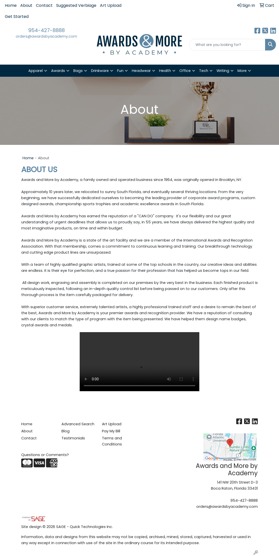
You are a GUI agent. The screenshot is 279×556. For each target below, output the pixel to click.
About (26, 5)
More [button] (242, 70)
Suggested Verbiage (76, 5)
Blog (65, 431)
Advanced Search (77, 424)
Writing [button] (223, 70)
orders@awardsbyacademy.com (46, 36)
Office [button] (185, 70)
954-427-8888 (46, 30)
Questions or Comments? (45, 454)
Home (11, 5)
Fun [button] (120, 70)
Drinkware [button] (100, 70)
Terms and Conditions (112, 441)
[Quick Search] (227, 44)
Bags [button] (78, 70)
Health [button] (165, 70)
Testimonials (73, 438)
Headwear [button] (141, 70)
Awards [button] (58, 70)
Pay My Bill (111, 431)
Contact (44, 5)
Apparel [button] (35, 70)
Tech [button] (203, 70)
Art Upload (110, 5)
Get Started (17, 16)
